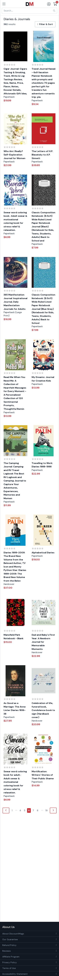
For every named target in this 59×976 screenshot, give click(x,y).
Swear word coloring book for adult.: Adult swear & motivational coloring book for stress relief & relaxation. (15, 782)
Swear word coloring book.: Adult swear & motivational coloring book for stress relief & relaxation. (15, 221)
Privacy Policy (9, 962)
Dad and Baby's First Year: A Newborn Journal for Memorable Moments (43, 641)
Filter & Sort (45, 24)
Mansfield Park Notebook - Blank (13, 636)
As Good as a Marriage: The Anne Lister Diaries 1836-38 (15, 708)
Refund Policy (9, 945)
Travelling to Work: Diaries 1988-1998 (42, 465)
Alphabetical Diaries (43, 552)
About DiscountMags (13, 933)
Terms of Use (9, 968)
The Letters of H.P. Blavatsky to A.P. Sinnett (42, 155)
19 (46, 810)
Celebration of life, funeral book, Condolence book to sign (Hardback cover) (43, 710)
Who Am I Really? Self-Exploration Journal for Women (14, 155)
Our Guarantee (10, 939)
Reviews (6, 951)
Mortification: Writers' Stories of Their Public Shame (43, 775)
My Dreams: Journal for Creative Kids (43, 379)
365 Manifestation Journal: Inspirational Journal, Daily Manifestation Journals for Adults (15, 301)
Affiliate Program (10, 956)
